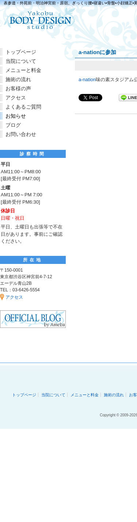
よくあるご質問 (23, 107)
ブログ (13, 125)
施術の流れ (18, 79)
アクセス (15, 98)
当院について (20, 61)
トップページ (20, 52)
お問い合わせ (20, 134)
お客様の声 (18, 88)
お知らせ (15, 116)
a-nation (87, 79)
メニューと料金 (23, 70)
